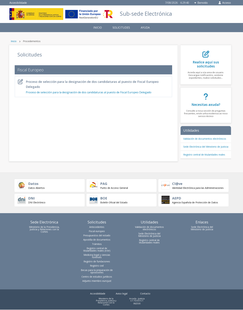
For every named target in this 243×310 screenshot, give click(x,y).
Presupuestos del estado (96, 235)
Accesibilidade (18, 3)
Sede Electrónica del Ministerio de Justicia (205, 146)
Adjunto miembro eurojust (96, 281)
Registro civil (97, 266)
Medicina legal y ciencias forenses (97, 256)
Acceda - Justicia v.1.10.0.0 (137, 300)
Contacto (145, 294)
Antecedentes (96, 227)
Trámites (97, 244)
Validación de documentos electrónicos (204, 138)
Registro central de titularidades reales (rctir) (96, 250)
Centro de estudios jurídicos (97, 277)
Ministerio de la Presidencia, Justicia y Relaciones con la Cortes (44, 230)
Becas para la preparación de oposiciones (97, 271)
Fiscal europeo (97, 231)
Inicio (14, 41)
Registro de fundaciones (97, 262)
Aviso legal (121, 294)
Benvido (201, 2)
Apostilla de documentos (96, 240)
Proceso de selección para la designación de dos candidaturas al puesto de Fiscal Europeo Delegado (93, 86)
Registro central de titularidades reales (204, 154)
